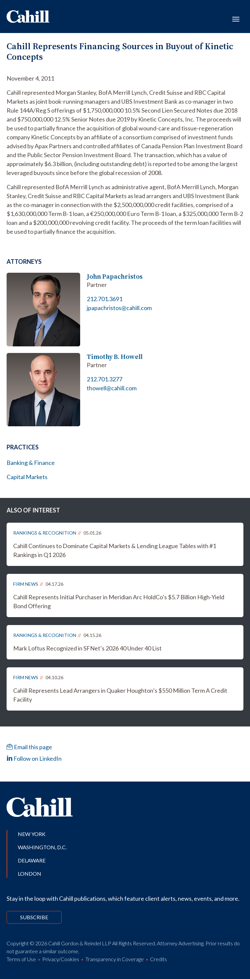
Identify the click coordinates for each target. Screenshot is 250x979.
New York (32, 834)
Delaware (32, 860)
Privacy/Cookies (60, 959)
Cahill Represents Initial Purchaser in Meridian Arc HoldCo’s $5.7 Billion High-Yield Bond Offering (118, 601)
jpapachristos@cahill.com (119, 307)
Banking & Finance (31, 462)
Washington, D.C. (42, 847)
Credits (158, 959)
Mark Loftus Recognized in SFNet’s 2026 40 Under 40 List (87, 648)
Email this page (29, 747)
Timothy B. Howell (114, 357)
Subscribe (34, 917)
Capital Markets (27, 476)
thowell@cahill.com (112, 388)
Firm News (25, 584)
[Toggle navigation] (235, 18)
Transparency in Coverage (114, 959)
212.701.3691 (104, 298)
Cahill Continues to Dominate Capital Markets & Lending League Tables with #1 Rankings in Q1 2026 (114, 550)
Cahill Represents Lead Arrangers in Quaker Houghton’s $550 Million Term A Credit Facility (120, 695)
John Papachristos (114, 276)
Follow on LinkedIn (34, 758)
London (29, 873)
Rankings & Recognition (44, 533)
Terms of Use (21, 959)
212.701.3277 (104, 379)
